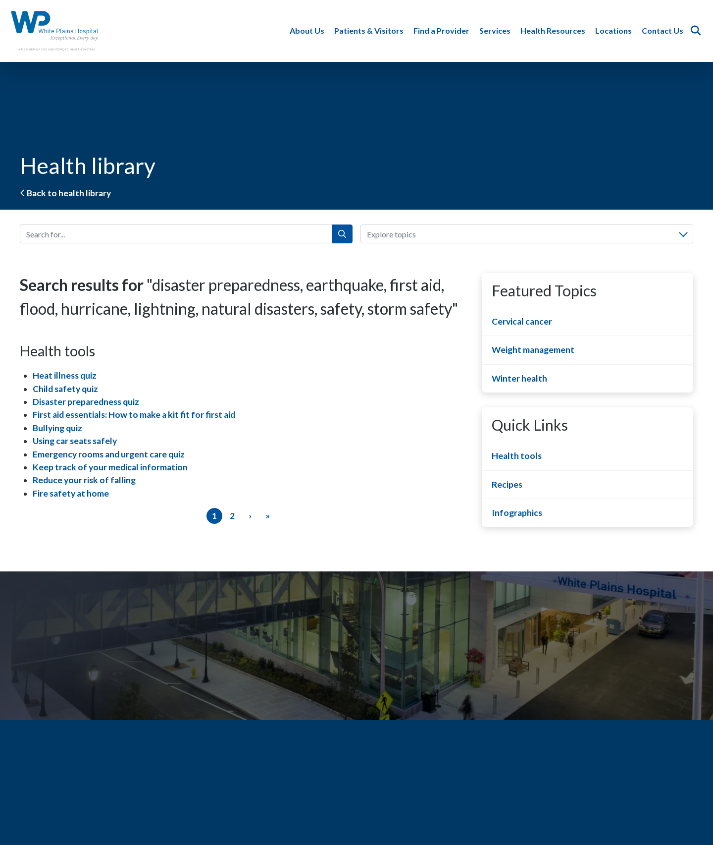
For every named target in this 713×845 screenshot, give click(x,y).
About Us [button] (308, 30)
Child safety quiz (65, 389)
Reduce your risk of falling (84, 480)
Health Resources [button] (553, 30)
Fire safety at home (71, 493)
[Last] (268, 516)
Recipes (507, 484)
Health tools (517, 456)
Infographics (517, 512)
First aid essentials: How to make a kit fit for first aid (134, 414)
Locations (614, 30)
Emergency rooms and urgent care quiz (109, 454)
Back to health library (65, 193)
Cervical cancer (522, 321)
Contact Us (663, 30)
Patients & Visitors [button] (370, 30)
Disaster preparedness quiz (86, 401)
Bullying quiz (57, 428)
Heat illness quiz (65, 375)
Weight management (533, 349)
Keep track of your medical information (110, 467)
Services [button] (495, 30)
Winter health (519, 378)
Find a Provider (442, 30)
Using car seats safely (75, 441)
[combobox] (526, 234)
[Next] (250, 516)
